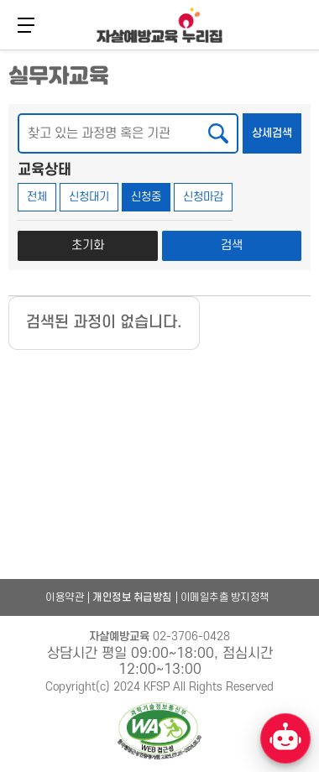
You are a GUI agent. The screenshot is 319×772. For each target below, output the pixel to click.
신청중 (146, 196)
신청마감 (203, 196)
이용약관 (64, 597)
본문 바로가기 (0, 48)
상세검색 (276, 126)
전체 (37, 196)
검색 (232, 245)
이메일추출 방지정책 (224, 597)
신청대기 (89, 196)
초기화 (87, 245)
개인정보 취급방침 (132, 597)
